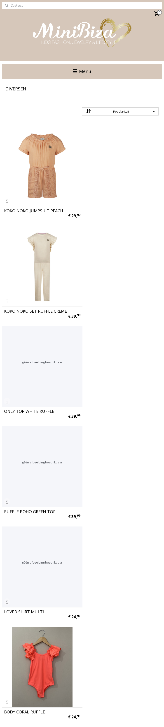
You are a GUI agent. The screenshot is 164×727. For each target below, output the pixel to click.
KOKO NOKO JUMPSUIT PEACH (33, 208)
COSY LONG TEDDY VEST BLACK (35, 600)
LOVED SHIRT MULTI (24, 404)
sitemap (61, 718)
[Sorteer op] (120, 111)
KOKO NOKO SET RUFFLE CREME (117, 208)
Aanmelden (68, 700)
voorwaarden (11, 646)
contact (7, 652)
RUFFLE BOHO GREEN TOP (112, 306)
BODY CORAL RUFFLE (106, 404)
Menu (82, 71)
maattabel (9, 637)
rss (71, 718)
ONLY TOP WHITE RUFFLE (29, 306)
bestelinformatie (14, 642)
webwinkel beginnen (88, 718)
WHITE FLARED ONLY (24, 502)
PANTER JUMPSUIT (104, 502)
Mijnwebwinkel (128, 718)
